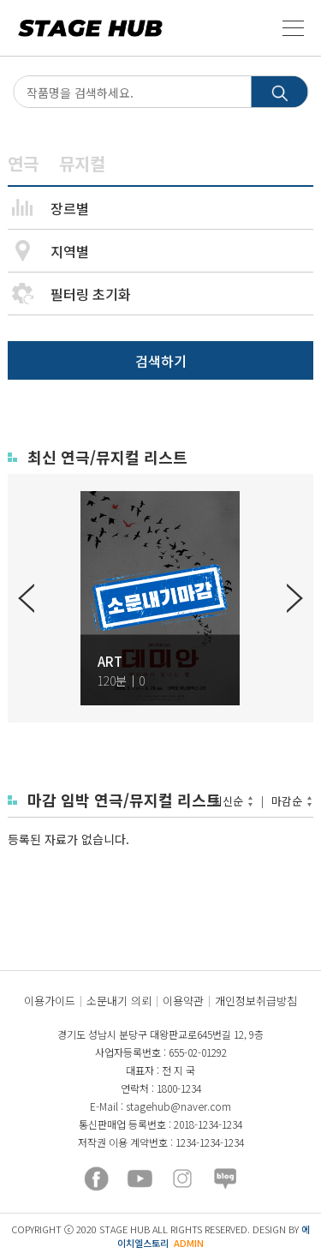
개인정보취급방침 (256, 1000)
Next (295, 598)
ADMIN (189, 1243)
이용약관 (183, 1000)
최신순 (227, 801)
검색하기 (161, 361)
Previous (26, 598)
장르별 (70, 208)
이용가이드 (49, 1000)
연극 (23, 163)
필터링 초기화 (91, 294)
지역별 (70, 251)
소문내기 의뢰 (119, 1000)
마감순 (286, 801)
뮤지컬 (82, 163)
